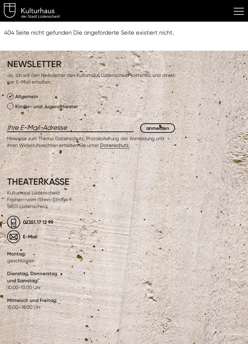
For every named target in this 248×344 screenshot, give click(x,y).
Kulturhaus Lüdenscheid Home (35, 11)
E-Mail (30, 237)
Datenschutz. (114, 145)
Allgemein (22, 96)
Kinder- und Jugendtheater (42, 106)
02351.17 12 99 (38, 222)
